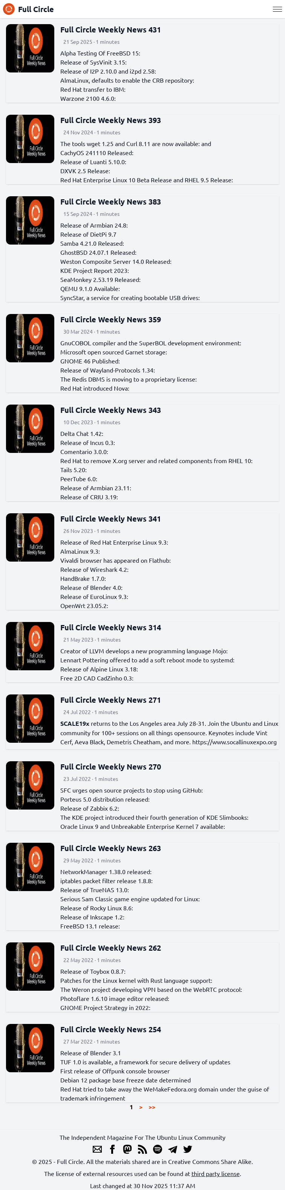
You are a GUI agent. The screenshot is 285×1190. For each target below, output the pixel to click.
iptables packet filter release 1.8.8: (106, 880)
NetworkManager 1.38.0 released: (106, 871)
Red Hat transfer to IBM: (93, 89)
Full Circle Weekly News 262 (110, 948)
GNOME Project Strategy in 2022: (105, 1007)
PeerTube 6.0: (78, 478)
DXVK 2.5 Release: (85, 170)
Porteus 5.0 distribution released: (105, 799)
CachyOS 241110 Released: (96, 152)
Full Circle (28, 9)
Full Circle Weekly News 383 (110, 201)
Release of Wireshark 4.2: (94, 569)
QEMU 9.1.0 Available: (90, 288)
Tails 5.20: (73, 469)
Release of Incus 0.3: (87, 442)
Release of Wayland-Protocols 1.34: (107, 370)
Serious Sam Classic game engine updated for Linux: (130, 898)
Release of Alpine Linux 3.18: (99, 669)
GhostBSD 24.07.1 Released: (98, 252)
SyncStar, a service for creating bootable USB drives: (130, 297)
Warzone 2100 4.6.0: (88, 98)
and (206, 143)
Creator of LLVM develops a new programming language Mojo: (144, 650)
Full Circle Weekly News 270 (110, 766)
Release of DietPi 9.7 (88, 234)
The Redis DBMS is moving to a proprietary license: (128, 379)
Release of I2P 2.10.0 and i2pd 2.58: (108, 71)
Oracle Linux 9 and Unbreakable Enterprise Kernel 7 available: (142, 826)
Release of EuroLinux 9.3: (94, 596)
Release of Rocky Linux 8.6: (96, 907)
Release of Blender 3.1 (90, 1052)
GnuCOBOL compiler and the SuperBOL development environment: (150, 342)
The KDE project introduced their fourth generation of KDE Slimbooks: (154, 817)
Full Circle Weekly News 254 (110, 1029)
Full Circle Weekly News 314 (110, 627)
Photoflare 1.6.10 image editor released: (114, 998)
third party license (216, 1173)
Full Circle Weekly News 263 (110, 848)
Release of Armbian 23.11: (95, 487)
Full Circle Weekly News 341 (110, 518)
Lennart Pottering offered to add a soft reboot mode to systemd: (147, 660)
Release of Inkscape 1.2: (92, 917)
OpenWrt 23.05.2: (84, 605)
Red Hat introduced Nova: (94, 388)
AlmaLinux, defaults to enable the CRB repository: (127, 80)
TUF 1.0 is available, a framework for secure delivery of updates (145, 1061)
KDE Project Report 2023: (94, 270)
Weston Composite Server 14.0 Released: (116, 261)
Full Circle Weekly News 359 (110, 319)
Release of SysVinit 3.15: (93, 62)
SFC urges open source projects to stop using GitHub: (131, 790)
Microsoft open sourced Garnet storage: (113, 352)
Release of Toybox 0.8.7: (93, 971)
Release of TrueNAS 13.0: (94, 889)
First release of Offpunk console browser (115, 1071)
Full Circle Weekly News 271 (110, 700)
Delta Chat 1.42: (81, 433)
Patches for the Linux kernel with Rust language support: (136, 980)
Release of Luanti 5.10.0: (93, 161)
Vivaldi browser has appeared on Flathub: (115, 560)
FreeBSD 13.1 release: (90, 926)
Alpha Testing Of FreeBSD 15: (100, 53)
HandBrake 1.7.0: (83, 578)
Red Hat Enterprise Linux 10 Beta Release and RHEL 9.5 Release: (146, 179)
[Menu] (277, 9)
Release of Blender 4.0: (91, 587)
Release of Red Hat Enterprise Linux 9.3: (114, 542)
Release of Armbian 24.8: (94, 225)
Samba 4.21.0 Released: (92, 243)
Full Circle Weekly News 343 (110, 410)
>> (152, 1107)
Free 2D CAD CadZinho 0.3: (96, 678)
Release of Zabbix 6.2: (89, 808)
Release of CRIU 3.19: (89, 496)
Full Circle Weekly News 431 (110, 29)
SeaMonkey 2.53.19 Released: (100, 279)
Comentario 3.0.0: (84, 451)
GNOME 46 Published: (90, 361)
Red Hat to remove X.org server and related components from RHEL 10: (156, 460)
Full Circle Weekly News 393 (110, 120)
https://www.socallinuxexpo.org (234, 741)
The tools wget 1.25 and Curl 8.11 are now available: (130, 143)
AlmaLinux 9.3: (80, 551)
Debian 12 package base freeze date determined (125, 1080)
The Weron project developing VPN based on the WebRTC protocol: (151, 989)
